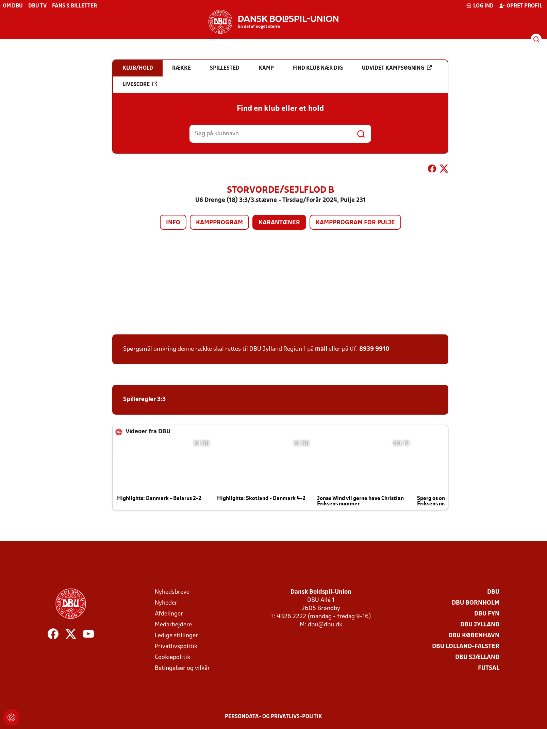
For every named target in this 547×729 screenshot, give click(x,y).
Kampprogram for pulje (355, 223)
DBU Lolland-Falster (465, 646)
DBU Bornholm (475, 603)
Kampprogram (219, 223)
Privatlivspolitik (176, 646)
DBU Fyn (486, 614)
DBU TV (37, 6)
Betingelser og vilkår (182, 668)
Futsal (488, 668)
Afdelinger (169, 614)
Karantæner (279, 223)
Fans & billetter (74, 6)
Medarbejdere (173, 625)
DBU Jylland (479, 625)
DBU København (473, 636)
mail (321, 349)
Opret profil (520, 6)
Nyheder (166, 603)
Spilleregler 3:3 (144, 399)
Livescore (139, 84)
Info (173, 223)
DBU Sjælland (477, 657)
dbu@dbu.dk (325, 625)
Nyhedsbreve (172, 592)
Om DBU (13, 6)
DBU (493, 592)
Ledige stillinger (176, 636)
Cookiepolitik (172, 657)
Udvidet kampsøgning (397, 68)
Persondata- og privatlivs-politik (273, 716)
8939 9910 (374, 349)
